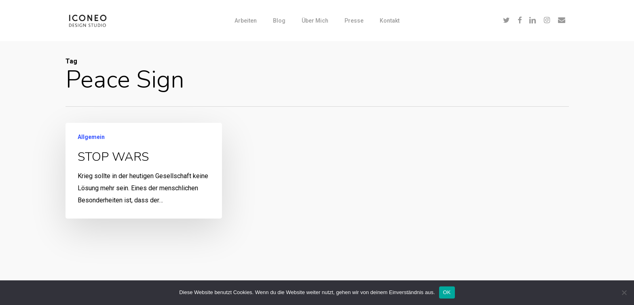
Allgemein (91, 137)
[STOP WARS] (143, 171)
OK (447, 292)
